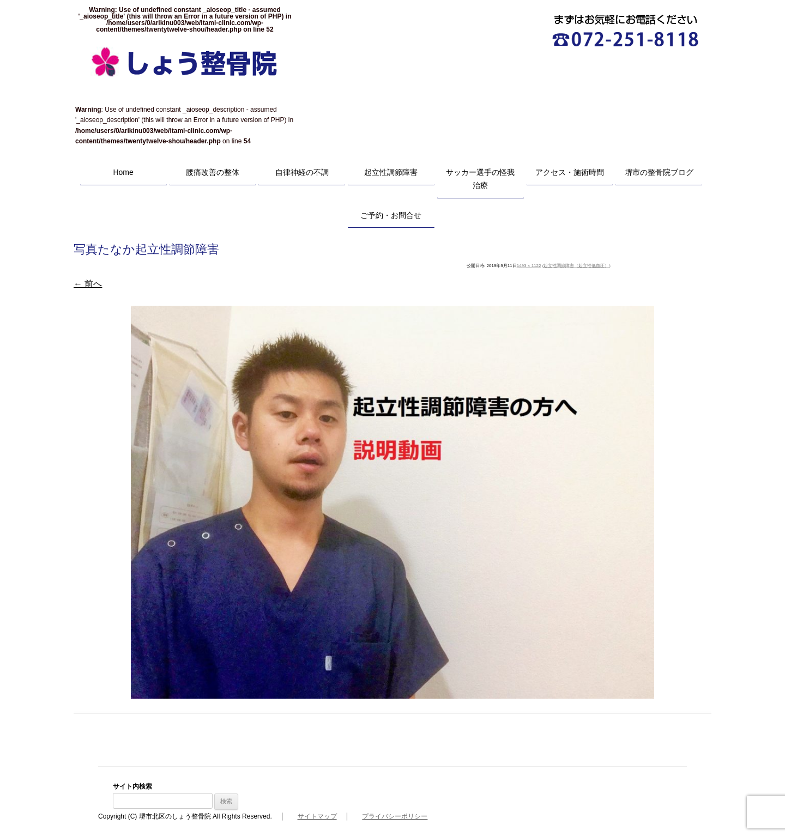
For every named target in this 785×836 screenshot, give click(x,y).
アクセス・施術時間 (569, 172)
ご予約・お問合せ (390, 215)
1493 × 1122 (529, 265)
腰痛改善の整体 (212, 172)
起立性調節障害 (391, 172)
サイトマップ (317, 816)
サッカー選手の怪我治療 (480, 179)
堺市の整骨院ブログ (659, 172)
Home (123, 172)
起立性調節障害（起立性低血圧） (576, 265)
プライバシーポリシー (394, 816)
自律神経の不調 (302, 172)
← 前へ (88, 283)
